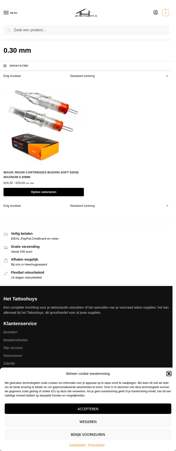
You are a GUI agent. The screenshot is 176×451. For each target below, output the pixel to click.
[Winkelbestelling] (119, 76)
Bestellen (11, 332)
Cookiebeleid (77, 445)
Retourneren (13, 356)
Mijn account (13, 348)
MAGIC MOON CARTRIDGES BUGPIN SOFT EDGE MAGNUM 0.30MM (41, 175)
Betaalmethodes (16, 340)
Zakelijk (9, 363)
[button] (169, 373)
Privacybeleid (96, 445)
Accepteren (88, 408)
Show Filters (15, 66)
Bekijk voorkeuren (88, 434)
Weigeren (88, 421)
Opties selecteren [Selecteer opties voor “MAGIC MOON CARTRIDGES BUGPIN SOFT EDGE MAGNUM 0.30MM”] (44, 192)
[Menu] (11, 12)
